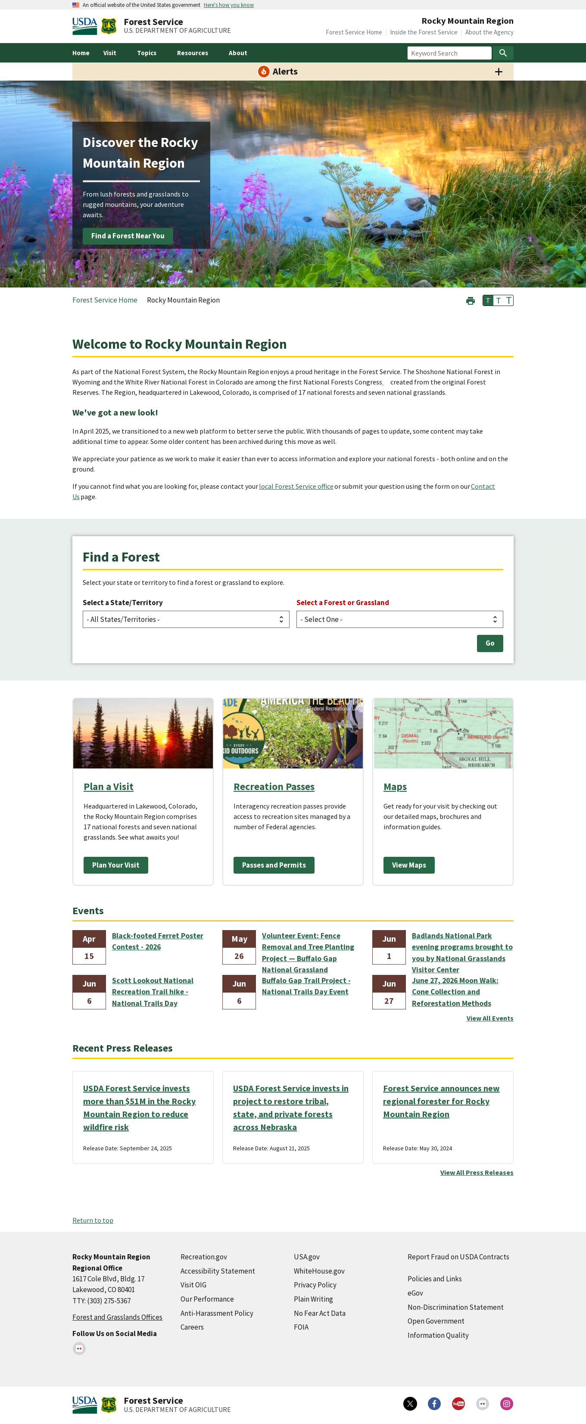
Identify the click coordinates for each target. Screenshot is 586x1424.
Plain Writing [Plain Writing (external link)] (313, 1299)
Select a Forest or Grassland (342, 602)
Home (81, 53)
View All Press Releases (477, 1172)
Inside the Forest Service (424, 32)
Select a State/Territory (123, 602)
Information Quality (438, 1335)
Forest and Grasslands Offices (117, 1317)
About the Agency (489, 32)
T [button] (488, 300)
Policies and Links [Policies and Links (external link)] (435, 1278)
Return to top (92, 1220)
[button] (470, 300)
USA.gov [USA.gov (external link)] (307, 1257)
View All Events (490, 1018)
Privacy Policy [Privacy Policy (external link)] (315, 1285)
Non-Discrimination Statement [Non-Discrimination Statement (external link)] (456, 1307)
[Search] (503, 53)
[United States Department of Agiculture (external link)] (86, 26)
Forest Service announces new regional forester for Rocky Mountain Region (441, 1101)
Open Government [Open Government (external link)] (436, 1321)
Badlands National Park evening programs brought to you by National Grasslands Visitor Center (462, 948)
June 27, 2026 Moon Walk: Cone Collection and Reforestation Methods (455, 992)
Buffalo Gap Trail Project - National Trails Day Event (306, 986)
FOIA (301, 1327)
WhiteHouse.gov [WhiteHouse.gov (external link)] (319, 1271)
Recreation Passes (274, 786)
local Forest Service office (296, 486)
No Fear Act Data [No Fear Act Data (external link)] (320, 1313)
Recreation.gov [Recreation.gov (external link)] (204, 1257)
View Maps (409, 865)
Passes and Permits (274, 865)
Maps (395, 786)
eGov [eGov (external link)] (415, 1293)
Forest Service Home (354, 32)
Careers (192, 1327)
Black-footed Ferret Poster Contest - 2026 (157, 941)
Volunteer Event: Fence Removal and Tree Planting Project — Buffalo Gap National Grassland (308, 948)
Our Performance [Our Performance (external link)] (207, 1299)
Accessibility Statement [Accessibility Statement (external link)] (218, 1271)
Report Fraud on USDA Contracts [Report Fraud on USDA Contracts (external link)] (458, 1257)
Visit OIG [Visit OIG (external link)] (193, 1285)
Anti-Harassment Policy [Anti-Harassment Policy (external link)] (217, 1313)
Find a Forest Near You (128, 235)
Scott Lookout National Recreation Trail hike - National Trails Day (152, 992)
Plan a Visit (109, 786)
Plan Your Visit (116, 865)
